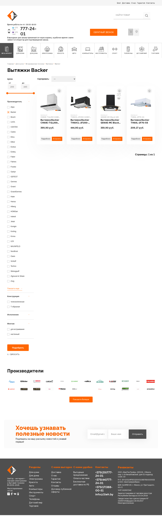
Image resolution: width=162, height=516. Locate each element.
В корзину (57, 139)
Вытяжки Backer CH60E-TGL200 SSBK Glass (50, 122)
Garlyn (11, 173)
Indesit (11, 217)
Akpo (11, 108)
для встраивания (15, 330)
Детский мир (35, 503)
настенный (13, 335)
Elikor (11, 143)
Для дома (34, 476)
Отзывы (55, 486)
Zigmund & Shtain (16, 277)
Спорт (32, 496)
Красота (33, 483)
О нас (133, 3)
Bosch (11, 118)
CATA (11, 123)
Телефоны (34, 500)
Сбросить (14, 355)
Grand (11, 188)
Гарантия (141, 3)
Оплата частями (81, 479)
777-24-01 (26, 31)
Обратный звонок (103, 33)
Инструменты (36, 493)
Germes (12, 183)
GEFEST (12, 178)
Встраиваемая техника (35, 65)
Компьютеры (35, 490)
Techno (11, 267)
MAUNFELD (13, 247)
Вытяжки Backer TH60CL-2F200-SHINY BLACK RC (80, 122)
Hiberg (11, 207)
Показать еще (13, 289)
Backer (57, 65)
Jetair (11, 222)
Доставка (126, 3)
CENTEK (12, 128)
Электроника (35, 480)
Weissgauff (13, 272)
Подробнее (46, 139)
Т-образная (13, 308)
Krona (11, 237)
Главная (10, 65)
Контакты (150, 3)
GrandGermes (14, 193)
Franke (11, 168)
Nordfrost (12, 252)
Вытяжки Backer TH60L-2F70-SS (140, 122)
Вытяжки (49, 65)
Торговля (33, 507)
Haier (11, 197)
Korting (11, 232)
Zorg (10, 282)
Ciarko (11, 133)
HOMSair (12, 212)
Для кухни (20, 65)
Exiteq (11, 153)
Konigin (11, 227)
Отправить (137, 435)
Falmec (11, 163)
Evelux (11, 148)
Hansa (11, 202)
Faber (11, 158)
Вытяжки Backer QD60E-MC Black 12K (110, 122)
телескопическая (15, 303)
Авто (31, 486)
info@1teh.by (104, 495)
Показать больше (81, 400)
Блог (119, 3)
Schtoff (11, 262)
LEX (10, 242)
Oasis (11, 257)
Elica (10, 138)
